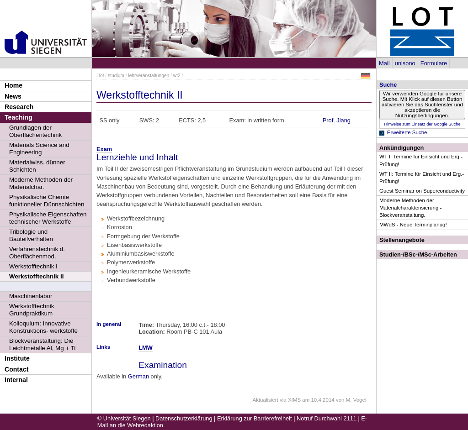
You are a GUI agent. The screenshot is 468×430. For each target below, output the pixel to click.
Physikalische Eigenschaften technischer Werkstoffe (48, 218)
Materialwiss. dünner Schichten (37, 166)
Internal (16, 379)
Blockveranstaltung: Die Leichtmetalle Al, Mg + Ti (42, 344)
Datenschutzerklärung (183, 418)
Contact (16, 369)
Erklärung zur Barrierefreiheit (254, 418)
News (13, 96)
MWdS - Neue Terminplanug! (413, 224)
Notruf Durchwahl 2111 (326, 418)
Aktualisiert (265, 400)
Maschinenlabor (30, 296)
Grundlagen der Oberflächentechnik (35, 131)
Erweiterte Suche (407, 132)
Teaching (18, 117)
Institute (17, 358)
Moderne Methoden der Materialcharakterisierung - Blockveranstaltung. (410, 208)
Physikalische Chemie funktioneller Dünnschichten (46, 201)
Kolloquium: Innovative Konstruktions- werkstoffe (43, 327)
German (138, 376)
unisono (405, 63)
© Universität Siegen (124, 418)
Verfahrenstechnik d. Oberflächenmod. (37, 253)
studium (116, 75)
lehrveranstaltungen (148, 75)
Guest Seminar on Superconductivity (422, 191)
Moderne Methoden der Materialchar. (41, 183)
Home (13, 85)
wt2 (177, 75)
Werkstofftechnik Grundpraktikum (31, 310)
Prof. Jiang (337, 120)
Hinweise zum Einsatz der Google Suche (422, 124)
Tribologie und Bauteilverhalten (31, 235)
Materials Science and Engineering (39, 149)
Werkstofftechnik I (33, 266)
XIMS (294, 400)
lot (101, 75)
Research (19, 106)
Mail (384, 63)
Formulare (433, 63)
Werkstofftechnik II (36, 276)
